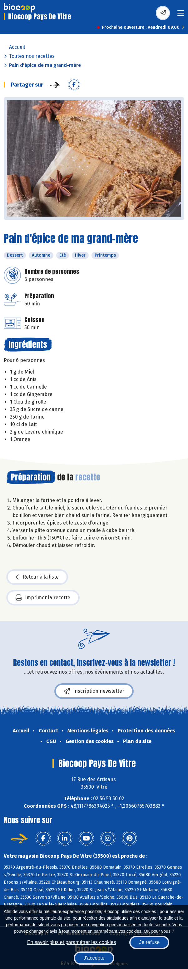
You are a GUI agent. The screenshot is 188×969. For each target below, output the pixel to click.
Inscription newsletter (94, 691)
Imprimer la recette (43, 598)
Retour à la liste (37, 577)
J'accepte (93, 958)
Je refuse (149, 942)
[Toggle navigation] (180, 15)
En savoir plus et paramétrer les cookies (71, 942)
